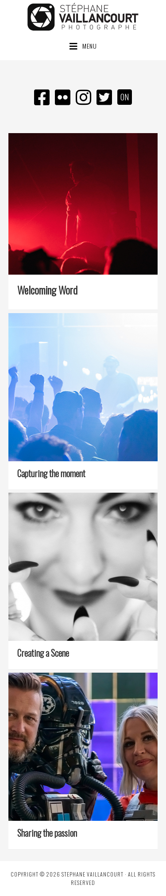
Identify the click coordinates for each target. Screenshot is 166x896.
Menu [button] (89, 45)
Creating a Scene (43, 652)
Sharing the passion (47, 832)
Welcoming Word (47, 290)
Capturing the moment (51, 473)
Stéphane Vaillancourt (83, 16)
